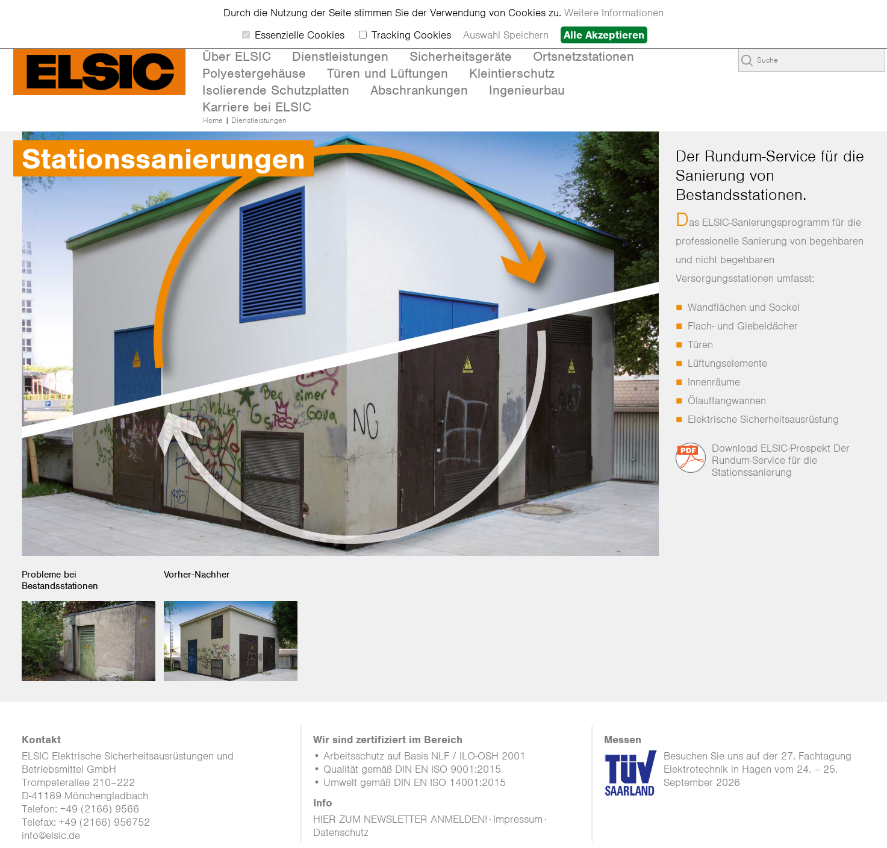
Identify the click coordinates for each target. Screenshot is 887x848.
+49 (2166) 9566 (99, 808)
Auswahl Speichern (506, 35)
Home (213, 120)
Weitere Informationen (614, 12)
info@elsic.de (51, 835)
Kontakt (41, 739)
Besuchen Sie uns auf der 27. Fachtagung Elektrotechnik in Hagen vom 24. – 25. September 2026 (757, 769)
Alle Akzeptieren (604, 35)
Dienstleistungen (259, 120)
